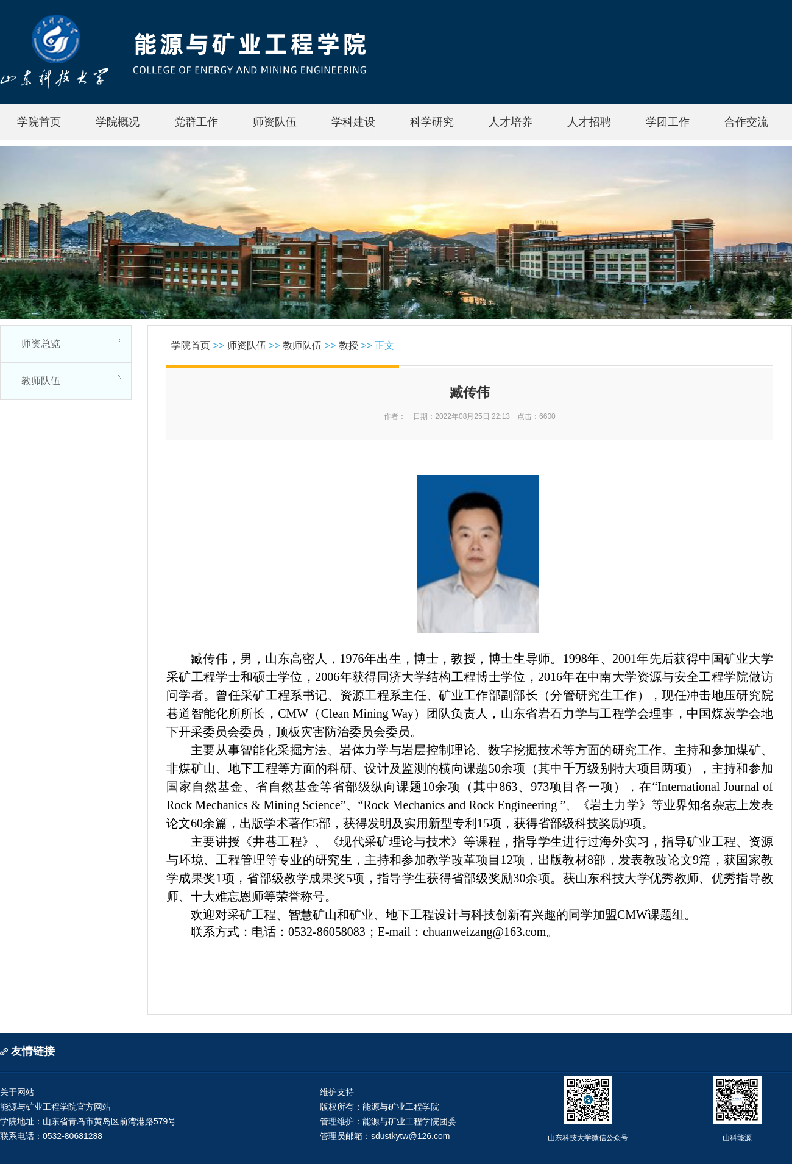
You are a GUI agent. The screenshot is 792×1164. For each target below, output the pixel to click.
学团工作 (668, 122)
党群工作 (196, 122)
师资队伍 (275, 122)
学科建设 (353, 122)
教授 (348, 345)
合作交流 (746, 122)
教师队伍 (40, 381)
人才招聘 (589, 122)
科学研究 (432, 122)
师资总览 (40, 343)
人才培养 (510, 122)
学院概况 (118, 122)
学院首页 (39, 122)
